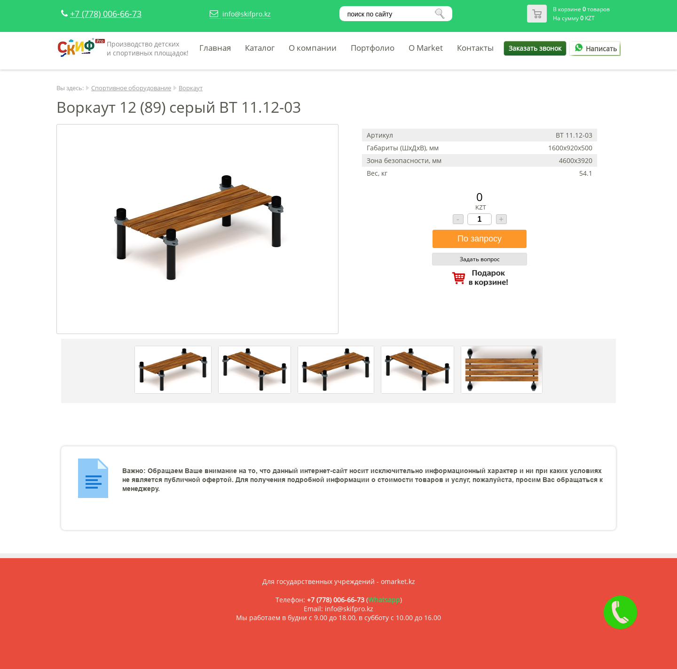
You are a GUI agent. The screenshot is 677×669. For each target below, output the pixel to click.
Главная (215, 47)
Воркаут (191, 88)
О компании (313, 47)
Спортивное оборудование (131, 88)
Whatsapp (384, 599)
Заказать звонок (535, 48)
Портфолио (372, 47)
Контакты (475, 47)
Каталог (260, 47)
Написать (594, 48)
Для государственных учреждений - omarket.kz (338, 581)
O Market (426, 47)
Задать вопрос (480, 259)
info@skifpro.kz (246, 13)
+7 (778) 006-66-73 (106, 13)
